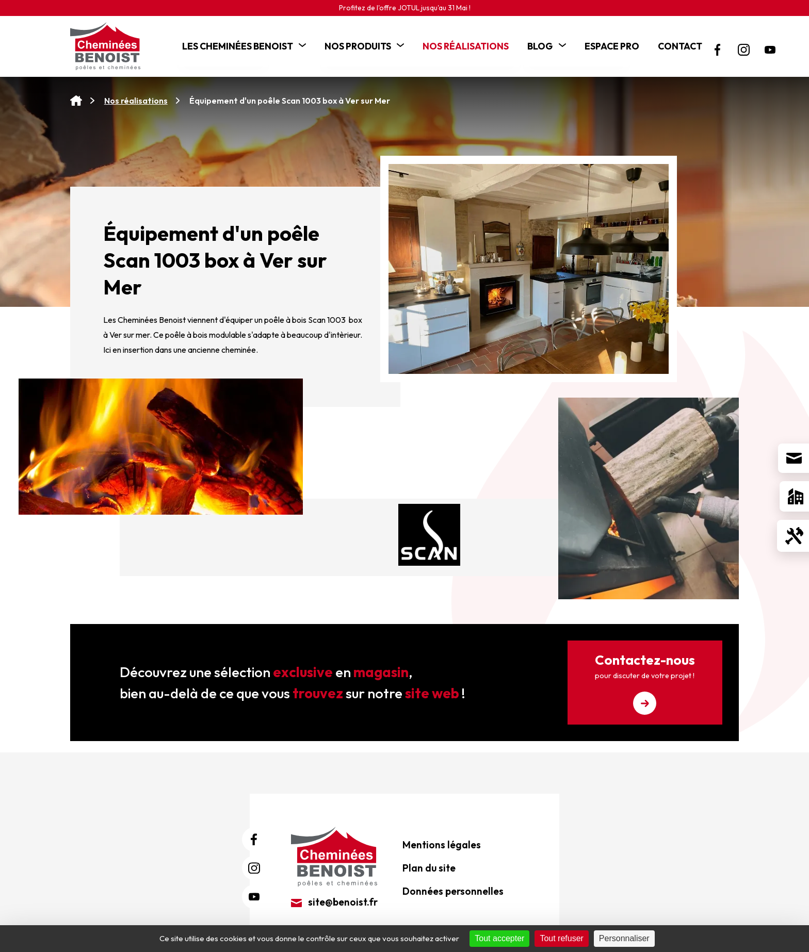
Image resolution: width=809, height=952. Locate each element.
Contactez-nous (645, 683)
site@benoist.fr (334, 902)
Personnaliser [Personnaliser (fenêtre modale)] (624, 938)
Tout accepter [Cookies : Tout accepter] (499, 938)
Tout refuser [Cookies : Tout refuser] (561, 938)
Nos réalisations (136, 100)
